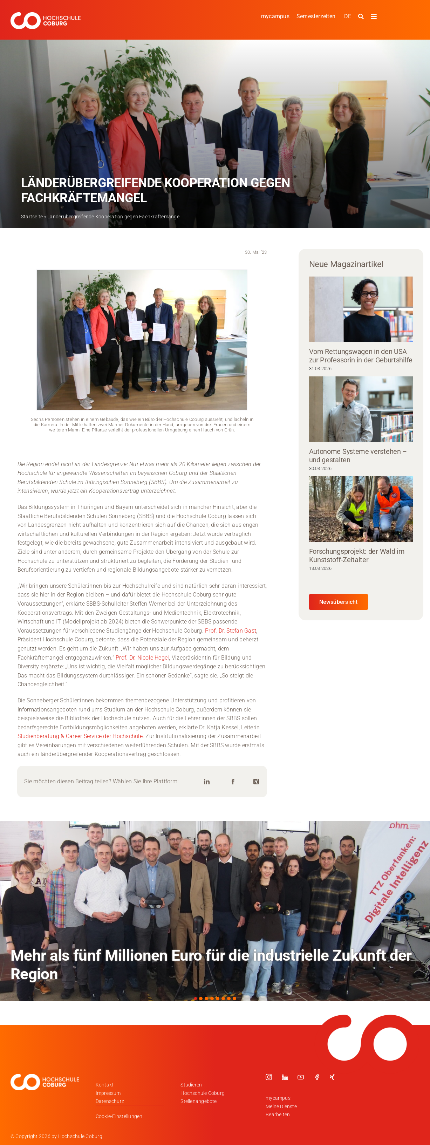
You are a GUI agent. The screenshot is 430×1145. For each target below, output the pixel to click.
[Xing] (256, 781)
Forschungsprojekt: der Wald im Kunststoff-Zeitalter (357, 555)
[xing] (332, 1077)
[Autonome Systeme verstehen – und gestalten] (361, 409)
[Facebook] (233, 781)
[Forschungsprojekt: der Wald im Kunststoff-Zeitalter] (361, 509)
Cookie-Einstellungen (119, 1116)
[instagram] (269, 1077)
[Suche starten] (361, 16)
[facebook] (317, 1077)
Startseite (32, 216)
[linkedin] (285, 1077)
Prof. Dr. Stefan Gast (230, 630)
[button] (195, 998)
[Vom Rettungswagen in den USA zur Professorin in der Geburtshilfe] (361, 309)
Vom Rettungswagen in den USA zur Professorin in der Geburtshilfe (361, 355)
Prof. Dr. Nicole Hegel (142, 657)
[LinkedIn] (206, 781)
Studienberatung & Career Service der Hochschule (80, 736)
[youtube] (301, 1077)
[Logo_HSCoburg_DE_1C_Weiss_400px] (46, 15)
